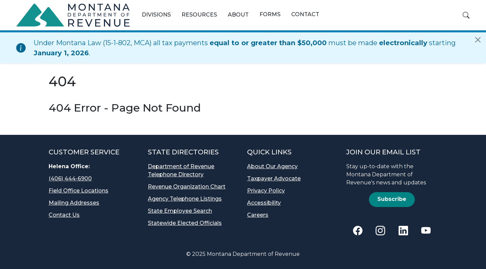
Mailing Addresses (74, 203)
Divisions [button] (156, 14)
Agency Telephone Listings (185, 199)
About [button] (238, 14)
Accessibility (264, 203)
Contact (305, 14)
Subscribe (391, 199)
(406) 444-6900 (70, 178)
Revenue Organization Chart (186, 186)
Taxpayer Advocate (274, 178)
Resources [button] (199, 14)
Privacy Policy (266, 190)
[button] (466, 15)
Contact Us (64, 215)
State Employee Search (180, 211)
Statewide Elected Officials (185, 223)
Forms (270, 14)
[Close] (478, 39)
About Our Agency (272, 166)
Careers (257, 215)
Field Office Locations (78, 190)
